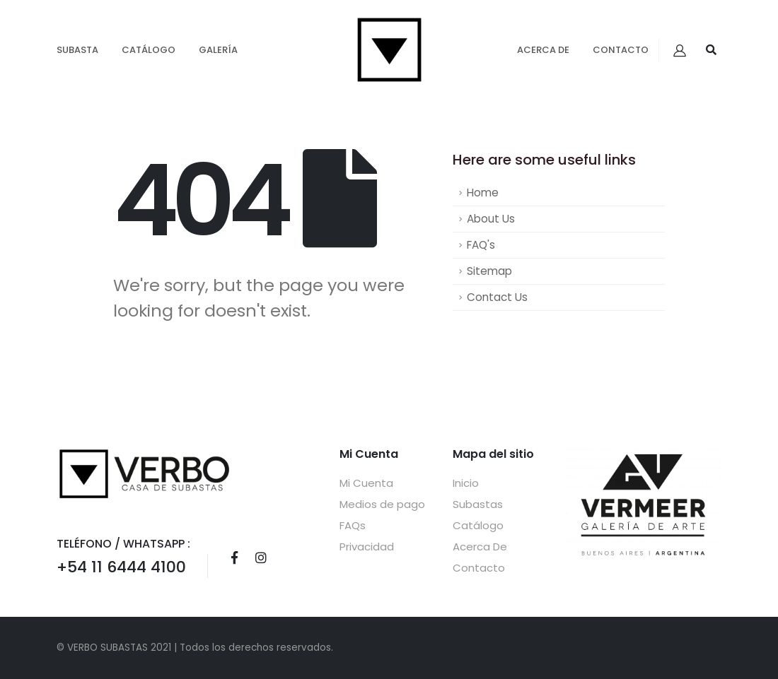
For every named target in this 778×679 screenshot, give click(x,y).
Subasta (77, 50)
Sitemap (489, 271)
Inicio (466, 483)
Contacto (621, 50)
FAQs (352, 525)
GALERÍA (218, 50)
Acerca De (543, 50)
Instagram (261, 557)
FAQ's (481, 244)
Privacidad (366, 546)
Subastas (478, 504)
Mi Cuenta (366, 483)
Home (483, 192)
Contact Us (497, 297)
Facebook (234, 557)
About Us (491, 218)
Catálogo (148, 50)
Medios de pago (382, 504)
